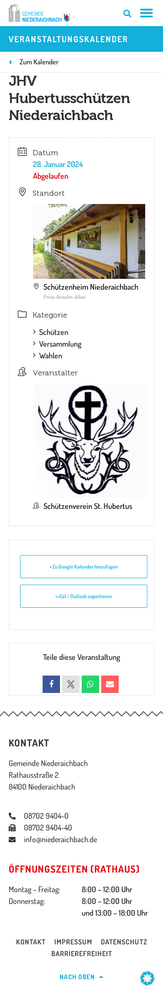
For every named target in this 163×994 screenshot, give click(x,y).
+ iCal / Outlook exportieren (83, 596)
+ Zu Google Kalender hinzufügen (84, 566)
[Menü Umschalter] (146, 13)
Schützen (50, 332)
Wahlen (47, 355)
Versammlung (57, 343)
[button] (147, 978)
